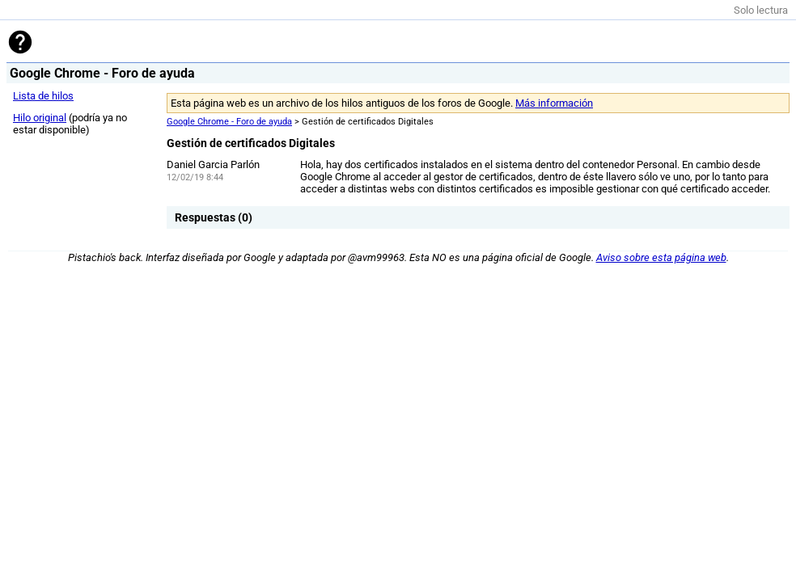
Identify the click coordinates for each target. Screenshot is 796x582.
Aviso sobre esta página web (661, 257)
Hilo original (39, 118)
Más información (554, 103)
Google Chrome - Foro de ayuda (229, 121)
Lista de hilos (43, 96)
